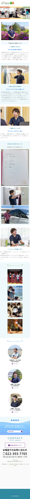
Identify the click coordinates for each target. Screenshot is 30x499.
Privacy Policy (15, 494)
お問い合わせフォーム (16, 445)
